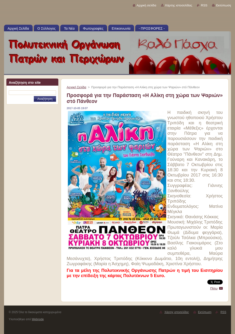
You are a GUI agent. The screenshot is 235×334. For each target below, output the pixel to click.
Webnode (38, 319)
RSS (204, 5)
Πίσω (214, 288)
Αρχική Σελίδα (76, 87)
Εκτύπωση (223, 5)
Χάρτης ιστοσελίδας (178, 5)
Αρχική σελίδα (146, 5)
